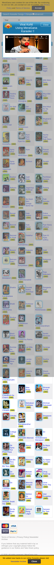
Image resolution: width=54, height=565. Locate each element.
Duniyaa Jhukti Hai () (8, 502)
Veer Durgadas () (47, 496)
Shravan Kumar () (46, 389)
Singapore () (47, 417)
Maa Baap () (28, 389)
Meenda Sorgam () (29, 484)
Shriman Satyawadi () (47, 405)
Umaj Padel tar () (46, 474)
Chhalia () (13, 417)
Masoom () (29, 461)
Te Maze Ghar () (46, 447)
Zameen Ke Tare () (46, 511)
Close (46, 24)
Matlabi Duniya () (29, 474)
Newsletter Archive (18, 561)
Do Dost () (12, 474)
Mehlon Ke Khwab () (29, 497)
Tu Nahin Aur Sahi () (46, 462)
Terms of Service (8, 537)
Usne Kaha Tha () (47, 484)
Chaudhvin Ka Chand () (8, 396)
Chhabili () (8, 410)
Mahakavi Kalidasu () (30, 405)
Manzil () (28, 446)
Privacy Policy (23, 537)
